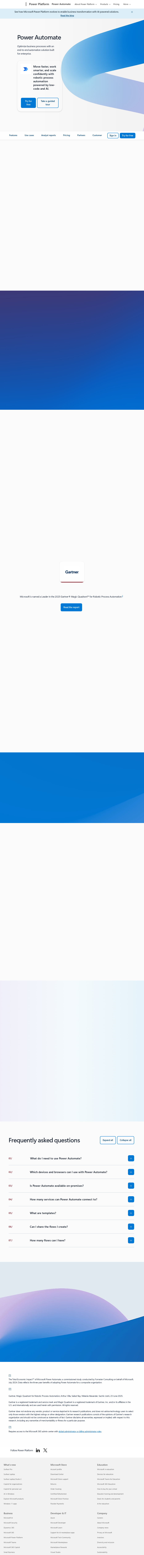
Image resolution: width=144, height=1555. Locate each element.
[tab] (72, 571)
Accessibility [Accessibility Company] (101, 1547)
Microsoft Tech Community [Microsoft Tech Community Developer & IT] (61, 1537)
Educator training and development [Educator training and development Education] (110, 1494)
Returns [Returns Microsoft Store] (53, 1484)
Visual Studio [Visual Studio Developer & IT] (55, 1552)
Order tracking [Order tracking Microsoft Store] (56, 1489)
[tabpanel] (71, 603)
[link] (13, 136)
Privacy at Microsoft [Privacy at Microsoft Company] (104, 1532)
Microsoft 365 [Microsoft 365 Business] (9, 1532)
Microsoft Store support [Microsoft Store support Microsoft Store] (59, 1479)
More (125, 4)
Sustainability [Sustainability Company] (102, 1552)
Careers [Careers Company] (100, 1518)
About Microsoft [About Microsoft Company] (103, 1523)
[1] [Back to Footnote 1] (10, 1375)
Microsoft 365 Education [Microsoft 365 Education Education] (106, 1484)
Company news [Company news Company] (102, 1527)
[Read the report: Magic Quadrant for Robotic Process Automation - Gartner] (71, 607)
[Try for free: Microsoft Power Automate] (127, 135)
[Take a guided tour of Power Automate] (47, 103)
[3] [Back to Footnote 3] (10, 1426)
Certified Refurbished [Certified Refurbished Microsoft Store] (58, 1494)
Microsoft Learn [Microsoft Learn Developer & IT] (56, 1527)
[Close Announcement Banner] (131, 12)
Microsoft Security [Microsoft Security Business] (10, 1523)
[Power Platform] (39, 4)
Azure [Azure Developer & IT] (53, 1518)
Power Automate (61, 4)
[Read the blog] (67, 15)
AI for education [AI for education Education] (103, 1503)
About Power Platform (84, 4)
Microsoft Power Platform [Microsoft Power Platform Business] (13, 1537)
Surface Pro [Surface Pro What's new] (8, 1469)
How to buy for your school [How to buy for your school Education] (107, 1489)
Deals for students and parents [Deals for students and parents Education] (108, 1499)
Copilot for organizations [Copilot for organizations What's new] (13, 1484)
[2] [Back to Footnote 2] (10, 1388)
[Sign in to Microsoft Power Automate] (113, 135)
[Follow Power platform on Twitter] (45, 1450)
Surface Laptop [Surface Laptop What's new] (9, 1474)
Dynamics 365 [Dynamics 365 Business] (9, 1527)
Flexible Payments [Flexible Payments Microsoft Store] (57, 1503)
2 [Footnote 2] (122, 596)
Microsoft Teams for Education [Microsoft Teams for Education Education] (108, 1479)
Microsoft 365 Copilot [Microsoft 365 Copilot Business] (12, 1547)
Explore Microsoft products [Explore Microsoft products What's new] (14, 1499)
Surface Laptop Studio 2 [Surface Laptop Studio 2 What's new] (12, 1479)
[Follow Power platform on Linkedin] (37, 1450)
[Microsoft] (14, 4)
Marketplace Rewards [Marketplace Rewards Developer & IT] (59, 1547)
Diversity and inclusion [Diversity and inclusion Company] (105, 1542)
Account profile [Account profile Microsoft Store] (56, 1469)
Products (104, 4)
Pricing (116, 4)
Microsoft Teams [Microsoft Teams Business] (10, 1542)
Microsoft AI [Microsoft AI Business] (8, 1518)
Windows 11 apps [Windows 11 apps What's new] (10, 1503)
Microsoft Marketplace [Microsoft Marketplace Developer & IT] (59, 1542)
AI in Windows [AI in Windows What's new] (9, 1494)
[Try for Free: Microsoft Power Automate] (28, 103)
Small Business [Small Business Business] (9, 1552)
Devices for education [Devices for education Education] (105, 1474)
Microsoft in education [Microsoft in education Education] (105, 1469)
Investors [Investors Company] (100, 1537)
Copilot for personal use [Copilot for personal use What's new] (13, 1489)
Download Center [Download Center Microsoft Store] (57, 1474)
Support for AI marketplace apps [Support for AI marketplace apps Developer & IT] (63, 1532)
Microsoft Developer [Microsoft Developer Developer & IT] (58, 1523)
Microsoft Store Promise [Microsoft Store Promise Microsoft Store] (60, 1499)
